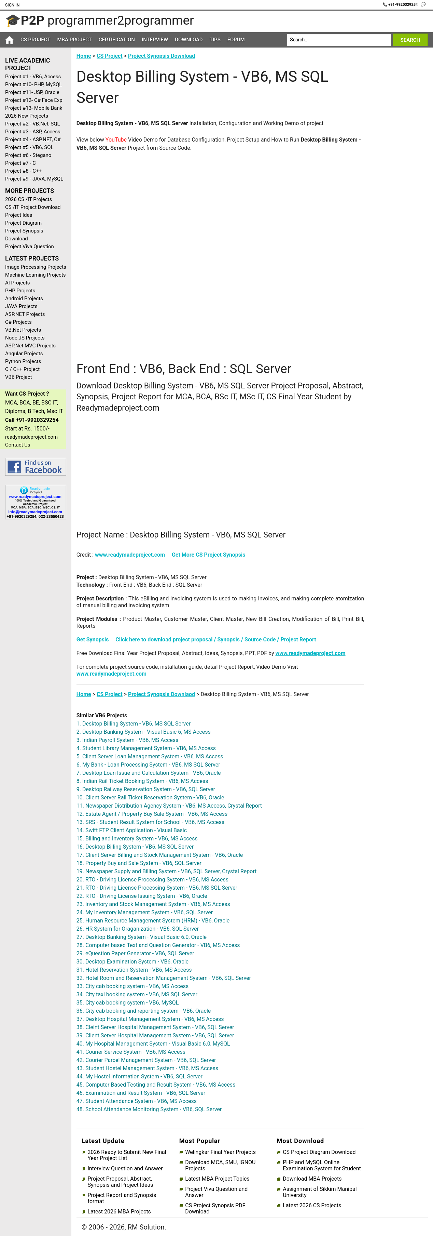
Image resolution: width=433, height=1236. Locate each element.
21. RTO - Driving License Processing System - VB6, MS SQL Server (156, 888)
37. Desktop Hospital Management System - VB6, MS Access (150, 1019)
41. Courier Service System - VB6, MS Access (130, 1052)
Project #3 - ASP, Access (32, 132)
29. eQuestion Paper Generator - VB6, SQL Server (135, 953)
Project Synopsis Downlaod (161, 694)
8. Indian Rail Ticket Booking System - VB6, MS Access (142, 781)
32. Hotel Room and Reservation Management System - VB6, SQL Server (163, 978)
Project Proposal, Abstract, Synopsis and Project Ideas (120, 1182)
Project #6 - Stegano (28, 155)
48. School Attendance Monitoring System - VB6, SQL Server (149, 1109)
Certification (117, 40)
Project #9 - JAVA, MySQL (34, 179)
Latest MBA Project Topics (217, 1179)
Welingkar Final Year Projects (220, 1152)
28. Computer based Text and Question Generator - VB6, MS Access (158, 945)
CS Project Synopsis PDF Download (215, 1208)
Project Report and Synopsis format (121, 1198)
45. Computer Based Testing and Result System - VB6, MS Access (156, 1084)
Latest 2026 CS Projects (312, 1205)
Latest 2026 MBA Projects (119, 1212)
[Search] (339, 40)
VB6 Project (18, 377)
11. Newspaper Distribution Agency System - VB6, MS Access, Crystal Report (169, 805)
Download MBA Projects (312, 1179)
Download (189, 40)
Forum (236, 40)
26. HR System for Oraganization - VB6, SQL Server (137, 929)
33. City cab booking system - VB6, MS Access (132, 986)
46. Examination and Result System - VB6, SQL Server (140, 1093)
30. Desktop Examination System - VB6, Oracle (132, 961)
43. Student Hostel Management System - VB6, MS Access (147, 1068)
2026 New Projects (26, 116)
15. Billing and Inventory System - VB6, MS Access (137, 838)
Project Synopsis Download (24, 235)
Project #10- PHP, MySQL (33, 84)
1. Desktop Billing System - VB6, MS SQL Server (133, 723)
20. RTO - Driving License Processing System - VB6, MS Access (152, 879)
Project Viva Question (29, 246)
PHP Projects (20, 291)
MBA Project (74, 40)
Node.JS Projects (25, 338)
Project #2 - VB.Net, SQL (32, 124)
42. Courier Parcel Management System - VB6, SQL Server (146, 1060)
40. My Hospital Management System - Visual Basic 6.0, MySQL (153, 1043)
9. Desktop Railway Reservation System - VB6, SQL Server (145, 789)
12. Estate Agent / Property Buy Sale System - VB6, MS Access (151, 814)
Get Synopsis (92, 639)
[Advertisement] (33, 633)
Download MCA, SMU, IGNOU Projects (220, 1165)
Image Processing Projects (35, 267)
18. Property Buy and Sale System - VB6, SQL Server (138, 863)
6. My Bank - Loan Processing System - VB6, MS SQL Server (148, 764)
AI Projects (17, 283)
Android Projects (24, 298)
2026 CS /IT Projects (28, 199)
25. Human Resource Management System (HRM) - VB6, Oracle (152, 920)
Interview (155, 40)
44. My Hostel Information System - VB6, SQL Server (139, 1076)
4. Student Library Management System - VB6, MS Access (146, 748)
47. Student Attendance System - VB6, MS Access (136, 1101)
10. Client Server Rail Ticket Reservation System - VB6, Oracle (150, 797)
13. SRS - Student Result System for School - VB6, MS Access (150, 822)
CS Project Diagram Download (319, 1152)
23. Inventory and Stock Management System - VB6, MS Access (153, 904)
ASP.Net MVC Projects (30, 346)
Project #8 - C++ (23, 171)
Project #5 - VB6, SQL (29, 147)
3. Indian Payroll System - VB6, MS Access (127, 740)
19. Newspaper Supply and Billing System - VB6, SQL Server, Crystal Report (166, 871)
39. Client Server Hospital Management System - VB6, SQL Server (155, 1035)
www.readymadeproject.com (130, 554)
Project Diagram (23, 223)
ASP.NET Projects (25, 314)
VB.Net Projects (23, 330)
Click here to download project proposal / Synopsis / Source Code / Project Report (215, 639)
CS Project (35, 40)
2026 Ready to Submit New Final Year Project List (126, 1155)
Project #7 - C (20, 163)
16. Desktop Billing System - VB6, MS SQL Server (135, 846)
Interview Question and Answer (125, 1169)
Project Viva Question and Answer (216, 1192)
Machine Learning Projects (35, 275)
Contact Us (17, 445)
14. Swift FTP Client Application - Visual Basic (131, 830)
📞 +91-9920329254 (401, 4)
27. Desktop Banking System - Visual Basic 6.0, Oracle (141, 937)
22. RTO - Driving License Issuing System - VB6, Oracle (141, 896)
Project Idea (18, 215)
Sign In (12, 5)
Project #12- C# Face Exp (33, 100)
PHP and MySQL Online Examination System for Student (322, 1165)
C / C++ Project (22, 369)
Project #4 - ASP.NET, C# (32, 139)
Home (83, 56)
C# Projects (18, 322)
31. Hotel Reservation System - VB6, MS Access (134, 970)
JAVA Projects (21, 306)
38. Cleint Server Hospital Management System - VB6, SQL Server (155, 1027)
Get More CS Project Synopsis (209, 554)
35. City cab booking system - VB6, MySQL (127, 1002)
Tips (215, 40)
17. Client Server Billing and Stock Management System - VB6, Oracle (159, 855)
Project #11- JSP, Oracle (32, 92)
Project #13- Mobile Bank (33, 108)
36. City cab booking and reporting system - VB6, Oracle (143, 1011)
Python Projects (23, 361)
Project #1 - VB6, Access (33, 77)
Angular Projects (24, 353)
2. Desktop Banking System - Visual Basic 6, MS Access (143, 732)
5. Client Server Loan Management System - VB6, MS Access (149, 756)
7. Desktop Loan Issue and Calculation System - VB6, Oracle (148, 773)
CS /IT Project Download (33, 207)
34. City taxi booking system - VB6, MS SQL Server (136, 994)
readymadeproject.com (31, 437)
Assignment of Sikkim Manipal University (320, 1192)
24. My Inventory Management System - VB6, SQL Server (144, 912)
